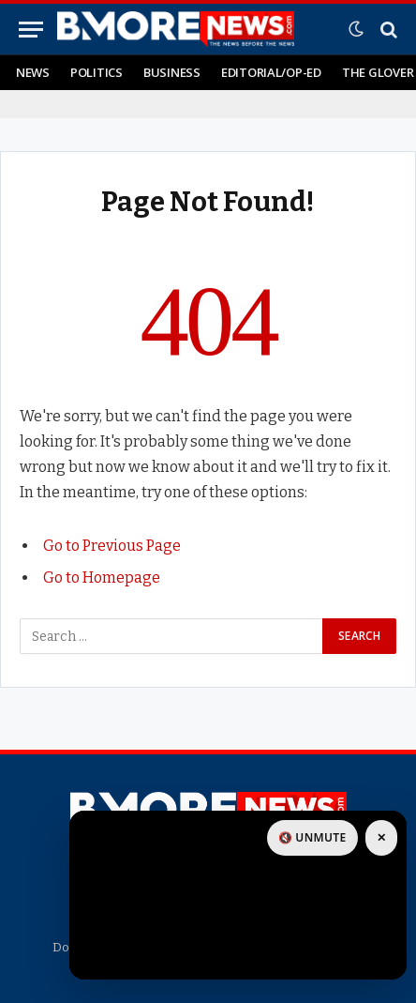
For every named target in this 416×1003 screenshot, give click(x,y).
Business (172, 72)
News (33, 72)
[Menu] (31, 29)
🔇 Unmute (312, 837)
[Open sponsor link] (238, 895)
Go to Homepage (101, 577)
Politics (96, 72)
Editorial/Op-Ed (271, 72)
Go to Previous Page (112, 546)
